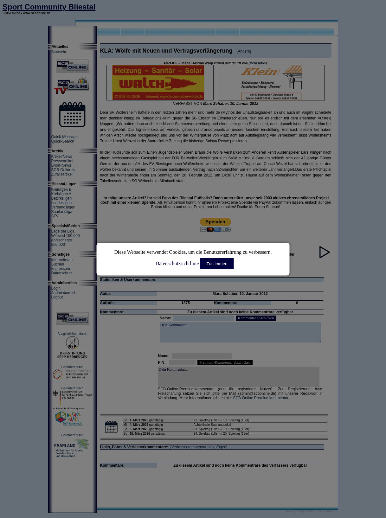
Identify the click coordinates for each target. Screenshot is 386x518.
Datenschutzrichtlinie (177, 263)
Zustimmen (216, 263)
